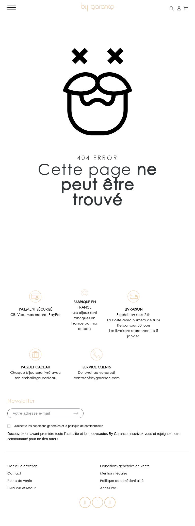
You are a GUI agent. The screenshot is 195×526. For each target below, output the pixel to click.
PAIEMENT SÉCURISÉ (35, 309)
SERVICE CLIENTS (97, 367)
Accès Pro (108, 488)
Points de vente (19, 481)
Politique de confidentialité (121, 481)
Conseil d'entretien (22, 466)
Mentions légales (113, 473)
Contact (14, 473)
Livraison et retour (21, 488)
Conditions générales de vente (125, 466)
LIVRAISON (133, 309)
